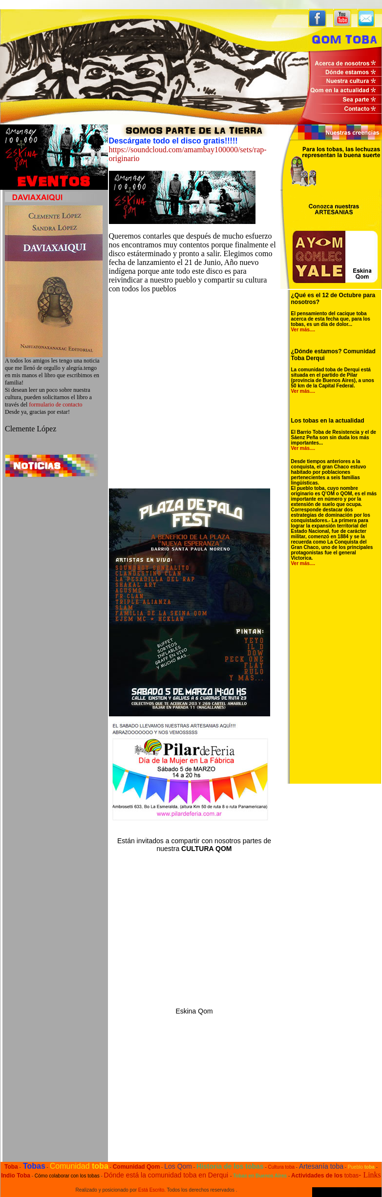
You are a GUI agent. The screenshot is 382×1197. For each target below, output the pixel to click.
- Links (370, 1175)
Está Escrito (151, 1190)
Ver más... (302, 329)
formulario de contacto (55, 404)
